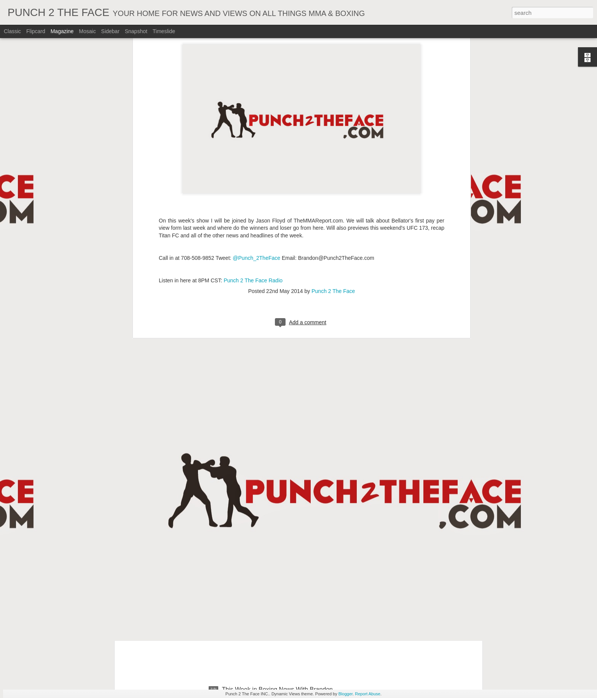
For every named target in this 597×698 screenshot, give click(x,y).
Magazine (62, 31)
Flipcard (35, 31)
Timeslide (164, 31)
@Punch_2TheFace (256, 108)
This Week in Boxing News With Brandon (277, 603)
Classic (12, 31)
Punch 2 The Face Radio (253, 131)
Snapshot (136, 31)
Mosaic (87, 31)
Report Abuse (367, 694)
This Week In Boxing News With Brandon (277, 516)
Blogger (345, 694)
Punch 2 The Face (333, 142)
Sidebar (110, 31)
